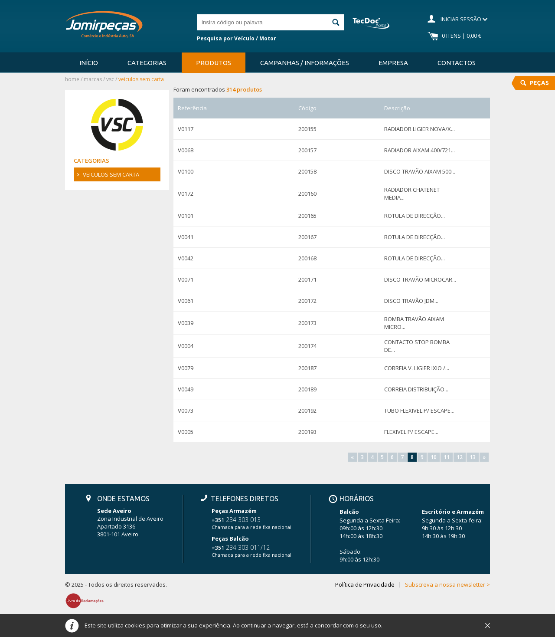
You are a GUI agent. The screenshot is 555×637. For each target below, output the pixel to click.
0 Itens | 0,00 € (461, 35)
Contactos (456, 62)
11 (447, 457)
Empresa (393, 62)
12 (460, 457)
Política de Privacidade (365, 585)
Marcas (93, 79)
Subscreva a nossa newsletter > (447, 585)
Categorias (146, 62)
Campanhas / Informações (304, 62)
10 (434, 457)
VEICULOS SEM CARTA (111, 174)
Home (72, 79)
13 (473, 457)
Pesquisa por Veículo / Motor (236, 38)
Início (88, 62)
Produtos (213, 62)
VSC (110, 79)
